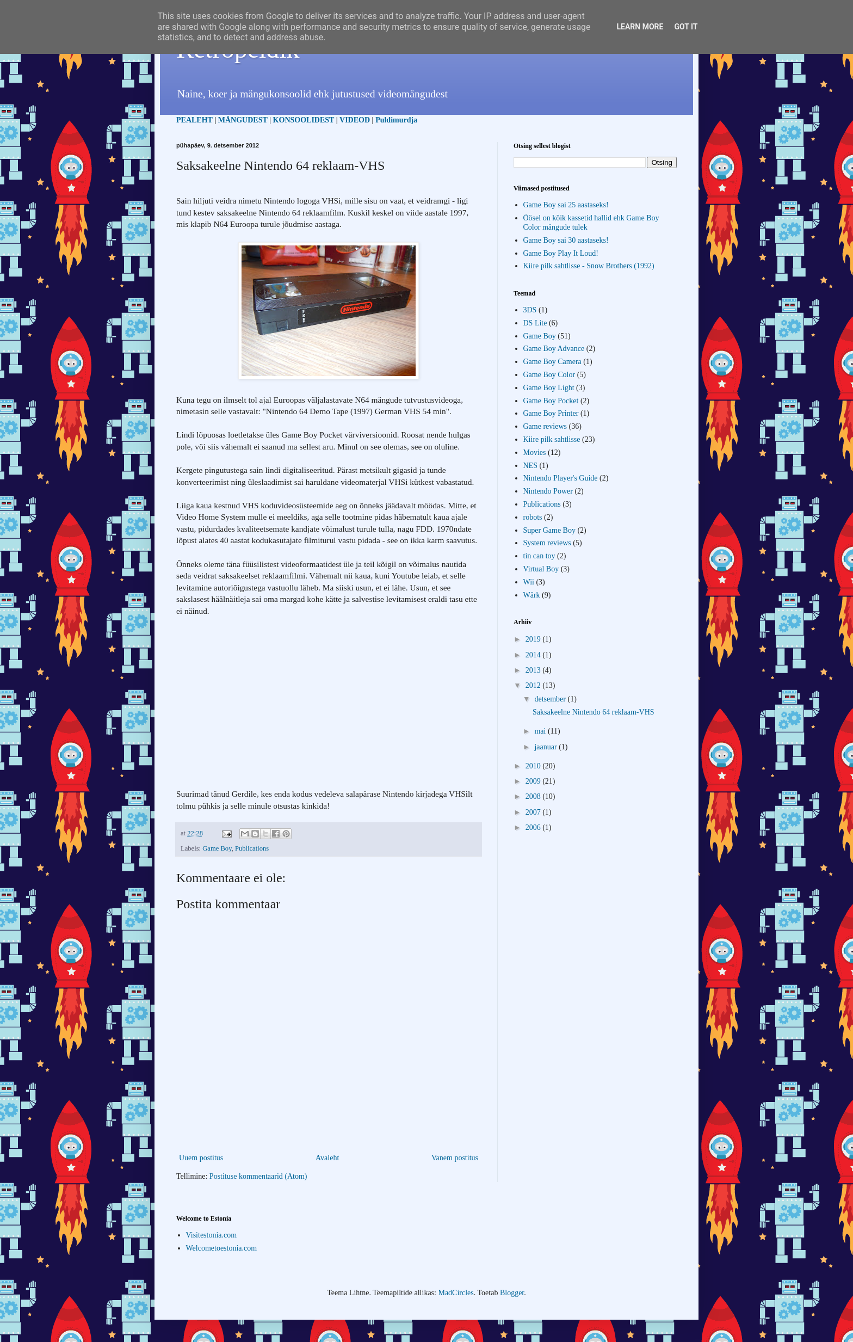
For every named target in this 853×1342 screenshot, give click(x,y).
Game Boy (216, 848)
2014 (534, 655)
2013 (534, 670)
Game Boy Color (549, 375)
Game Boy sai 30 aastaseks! (566, 240)
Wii (528, 582)
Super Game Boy (549, 530)
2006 (534, 827)
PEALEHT (194, 120)
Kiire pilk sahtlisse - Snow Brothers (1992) (588, 266)
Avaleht (327, 1158)
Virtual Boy (541, 569)
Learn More (639, 26)
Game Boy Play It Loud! (560, 253)
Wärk (531, 595)
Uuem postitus (201, 1158)
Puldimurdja (396, 120)
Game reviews (545, 426)
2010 (534, 766)
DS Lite (535, 323)
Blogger (512, 1293)
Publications (252, 848)
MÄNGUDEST (243, 120)
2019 (534, 639)
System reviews (547, 543)
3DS (530, 310)
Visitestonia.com (211, 1235)
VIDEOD (354, 120)
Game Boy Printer (551, 413)
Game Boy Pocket (551, 401)
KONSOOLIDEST (304, 120)
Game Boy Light (548, 388)
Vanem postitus (454, 1158)
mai (541, 731)
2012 (534, 685)
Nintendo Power (548, 491)
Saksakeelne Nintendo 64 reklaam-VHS (593, 712)
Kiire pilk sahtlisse (551, 439)
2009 (534, 781)
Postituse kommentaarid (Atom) (258, 1176)
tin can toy (539, 556)
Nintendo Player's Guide (560, 478)
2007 (534, 812)
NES (530, 465)
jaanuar (546, 747)
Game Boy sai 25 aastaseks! (566, 205)
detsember (550, 699)
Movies (534, 452)
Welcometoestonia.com (221, 1248)
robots (532, 517)
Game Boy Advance (554, 348)
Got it (685, 26)
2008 (534, 796)
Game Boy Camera (552, 362)
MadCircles (455, 1293)
